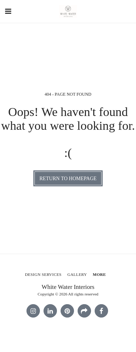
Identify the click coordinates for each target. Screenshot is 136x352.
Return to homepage (68, 178)
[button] (8, 11)
